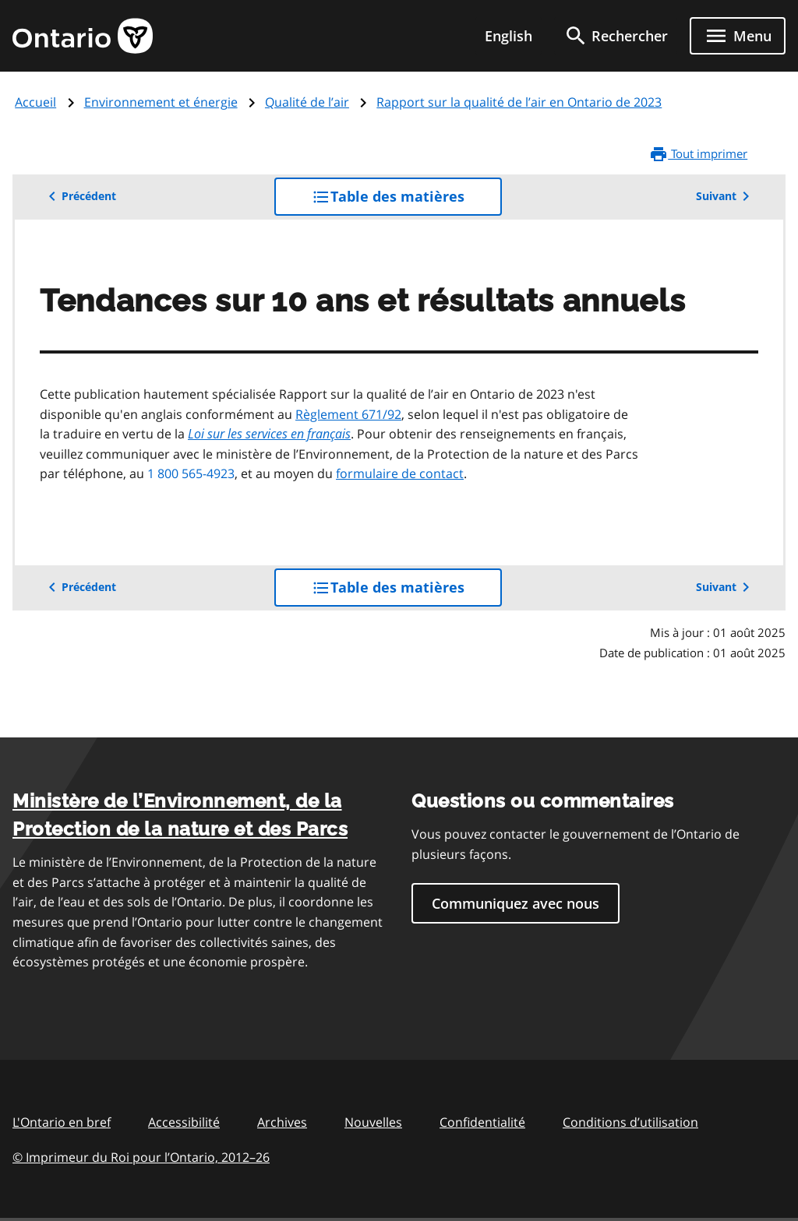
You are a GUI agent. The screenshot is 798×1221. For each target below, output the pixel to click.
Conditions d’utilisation (630, 1122)
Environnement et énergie (161, 102)
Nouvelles (373, 1122)
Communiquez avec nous (515, 903)
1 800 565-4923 (191, 473)
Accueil (35, 102)
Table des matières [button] (407, 200)
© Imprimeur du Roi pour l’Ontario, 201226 (141, 1157)
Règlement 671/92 (348, 414)
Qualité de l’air (307, 102)
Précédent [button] (79, 196)
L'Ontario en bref (61, 1122)
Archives (282, 1122)
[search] (615, 36)
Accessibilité (184, 1122)
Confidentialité (482, 1122)
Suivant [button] (725, 196)
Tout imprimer (698, 154)
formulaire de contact (400, 473)
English (508, 35)
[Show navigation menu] (738, 36)
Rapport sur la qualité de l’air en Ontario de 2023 (519, 102)
